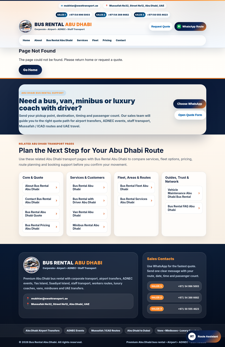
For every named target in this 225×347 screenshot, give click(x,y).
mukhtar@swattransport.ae (81, 5)
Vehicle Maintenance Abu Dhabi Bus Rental (180, 193)
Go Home (30, 70)
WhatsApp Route (190, 26)
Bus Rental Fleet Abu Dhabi (134, 187)
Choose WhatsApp (189, 103)
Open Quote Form (190, 115)
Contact (121, 40)
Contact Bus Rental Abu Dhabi (38, 200)
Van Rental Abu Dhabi (83, 213)
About (38, 40)
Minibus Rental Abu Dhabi (86, 226)
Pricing (107, 40)
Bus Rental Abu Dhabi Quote (35, 213)
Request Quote (160, 26)
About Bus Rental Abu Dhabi (36, 187)
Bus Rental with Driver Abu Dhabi (84, 200)
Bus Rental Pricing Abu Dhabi (37, 226)
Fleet (95, 40)
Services (82, 40)
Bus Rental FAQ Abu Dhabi (181, 208)
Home (26, 40)
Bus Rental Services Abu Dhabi (133, 200)
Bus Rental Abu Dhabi (59, 40)
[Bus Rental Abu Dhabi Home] (83, 26)
